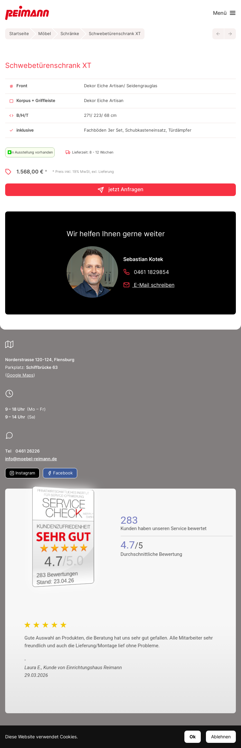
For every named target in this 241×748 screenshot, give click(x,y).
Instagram (22, 473)
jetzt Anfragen (120, 190)
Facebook (60, 473)
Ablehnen (221, 736)
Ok (193, 736)
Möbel (44, 33)
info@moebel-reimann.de (31, 458)
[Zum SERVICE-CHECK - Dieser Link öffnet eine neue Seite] (64, 536)
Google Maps (20, 375)
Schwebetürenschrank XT (115, 33)
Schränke (69, 33)
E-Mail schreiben (148, 285)
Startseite (19, 33)
